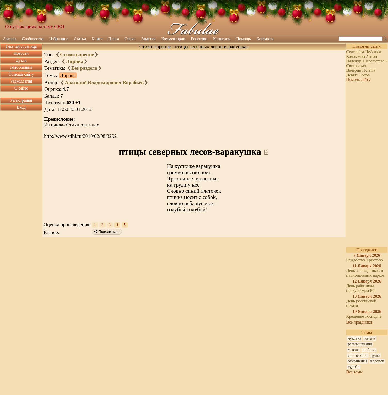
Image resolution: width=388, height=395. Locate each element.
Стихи (130, 39)
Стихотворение (77, 54)
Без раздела (84, 68)
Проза (113, 39)
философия (358, 355)
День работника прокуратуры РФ (361, 288)
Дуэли (21, 60)
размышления (360, 344)
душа (375, 355)
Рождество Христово (364, 260)
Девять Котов (358, 75)
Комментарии (173, 39)
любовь (369, 350)
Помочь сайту (358, 79)
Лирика (74, 61)
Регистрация (21, 100)
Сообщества (32, 39)
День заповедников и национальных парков (365, 272)
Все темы (354, 372)
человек (377, 361)
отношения (357, 361)
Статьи (80, 39)
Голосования (21, 67)
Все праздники (359, 322)
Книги (97, 39)
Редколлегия (21, 81)
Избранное (58, 39)
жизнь (369, 338)
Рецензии (199, 39)
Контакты (265, 39)
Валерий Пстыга (360, 70)
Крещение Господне (364, 316)
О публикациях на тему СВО (34, 26)
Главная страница (21, 46)
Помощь (243, 39)
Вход (21, 107)
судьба (353, 367)
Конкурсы (222, 39)
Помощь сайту (21, 74)
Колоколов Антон (361, 56)
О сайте (21, 88)
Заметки (148, 39)
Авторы (9, 39)
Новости (21, 53)
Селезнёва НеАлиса (363, 52)
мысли (353, 350)
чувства (354, 338)
